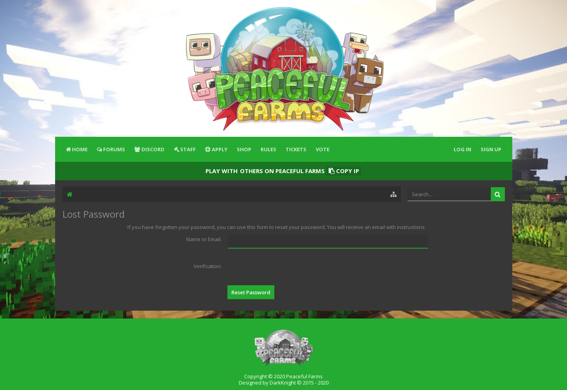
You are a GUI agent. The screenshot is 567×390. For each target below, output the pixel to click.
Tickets (296, 149)
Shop (244, 149)
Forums (114, 149)
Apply (219, 149)
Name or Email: (204, 239)
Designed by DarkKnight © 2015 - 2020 (284, 382)
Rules (268, 149)
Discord (153, 149)
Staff (188, 149)
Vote (322, 149)
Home (80, 149)
